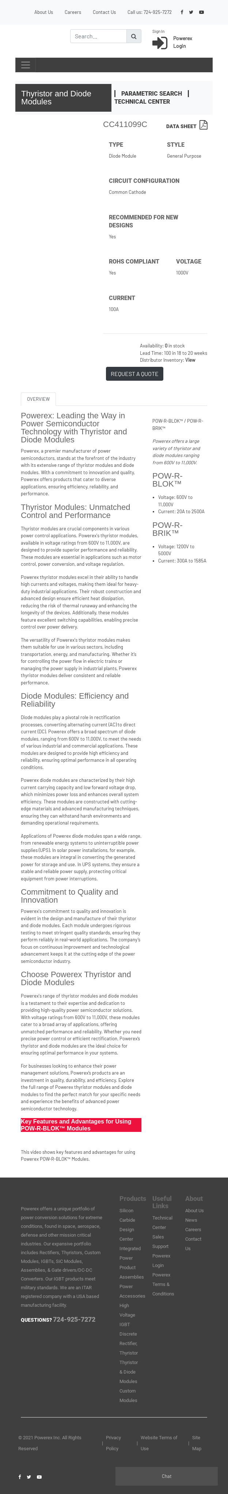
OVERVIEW (38, 399)
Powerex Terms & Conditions (163, 1284)
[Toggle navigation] (25, 65)
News (191, 1220)
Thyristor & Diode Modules (128, 1372)
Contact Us (104, 12)
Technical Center (142, 101)
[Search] (98, 36)
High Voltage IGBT (127, 1315)
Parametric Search (151, 93)
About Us (43, 12)
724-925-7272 (158, 12)
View (190, 360)
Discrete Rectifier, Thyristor (128, 1343)
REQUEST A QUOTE (135, 373)
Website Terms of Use (159, 1443)
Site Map (196, 1443)
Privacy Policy (113, 1443)
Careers (73, 12)
